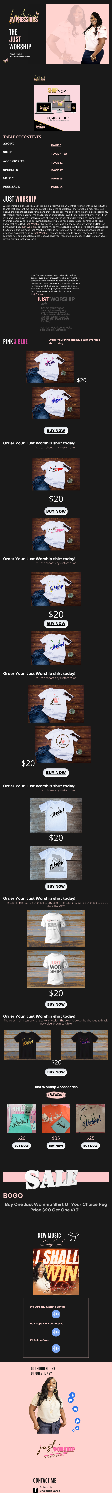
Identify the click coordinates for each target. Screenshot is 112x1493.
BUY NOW (56, 430)
